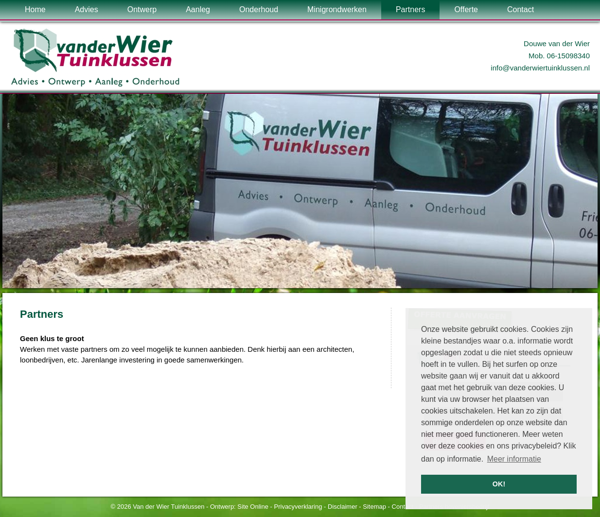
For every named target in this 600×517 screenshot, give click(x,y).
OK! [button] (499, 484)
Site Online (252, 506)
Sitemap (374, 506)
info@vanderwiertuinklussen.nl (540, 68)
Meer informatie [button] (514, 459)
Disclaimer (342, 506)
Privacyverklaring (298, 506)
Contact (403, 506)
